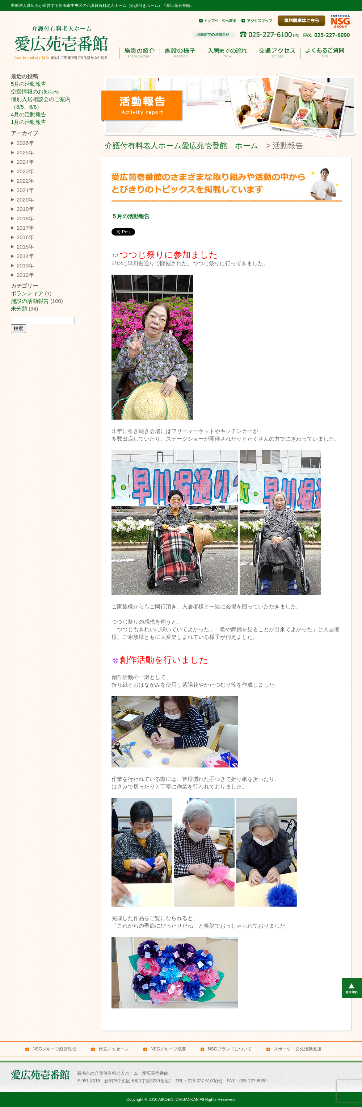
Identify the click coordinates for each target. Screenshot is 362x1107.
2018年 (25, 218)
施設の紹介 (139, 53)
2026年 (25, 143)
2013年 (25, 265)
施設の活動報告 (30, 301)
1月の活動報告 (28, 122)
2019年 (25, 209)
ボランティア (27, 293)
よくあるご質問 (324, 53)
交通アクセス (277, 53)
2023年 (25, 171)
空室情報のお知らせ (35, 92)
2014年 (25, 256)
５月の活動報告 (130, 216)
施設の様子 (180, 53)
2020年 (25, 199)
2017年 (25, 228)
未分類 (19, 309)
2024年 (25, 162)
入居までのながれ (227, 53)
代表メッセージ (113, 1049)
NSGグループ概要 (168, 1049)
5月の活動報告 (28, 84)
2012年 (25, 275)
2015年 (25, 247)
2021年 (25, 190)
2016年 (25, 237)
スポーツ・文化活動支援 (297, 1049)
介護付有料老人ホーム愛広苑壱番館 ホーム (181, 145)
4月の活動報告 (28, 114)
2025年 (25, 152)
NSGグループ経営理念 (55, 1049)
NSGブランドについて (230, 1049)
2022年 (25, 181)
